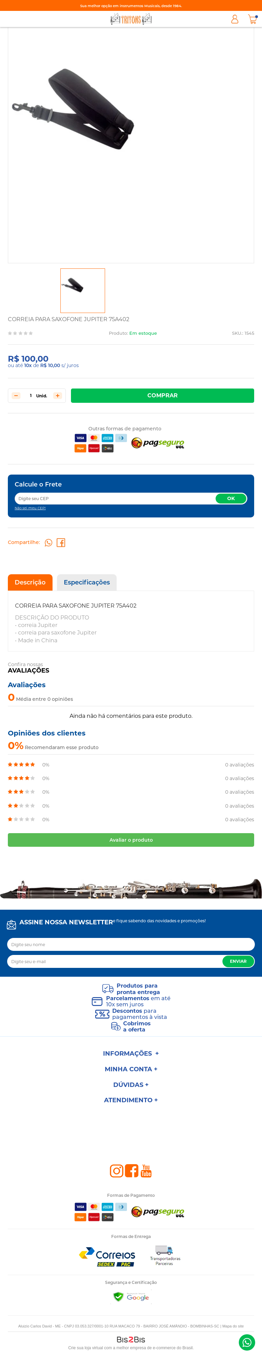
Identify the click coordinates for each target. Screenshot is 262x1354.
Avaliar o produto (131, 840)
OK (231, 498)
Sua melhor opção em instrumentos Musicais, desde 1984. (131, 6)
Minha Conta (234, 19)
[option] (82, 290)
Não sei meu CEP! (30, 508)
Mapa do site (233, 1326)
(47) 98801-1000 (247, 1342)
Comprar (162, 395)
